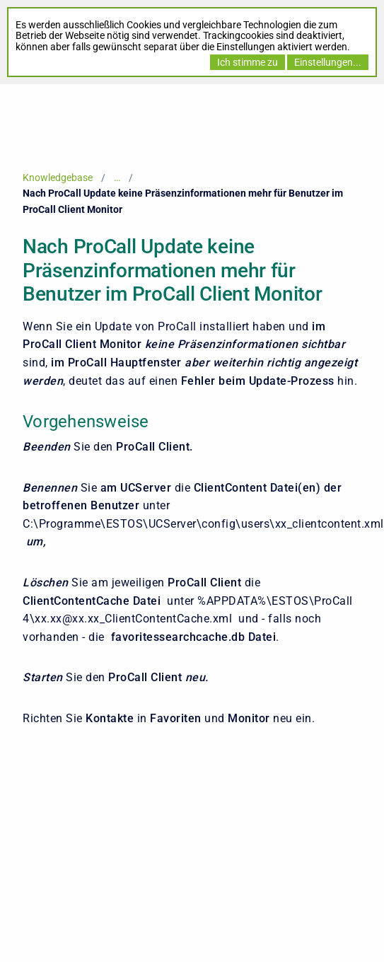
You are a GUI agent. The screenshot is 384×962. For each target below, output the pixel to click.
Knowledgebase (58, 177)
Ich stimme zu (247, 62)
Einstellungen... (327, 62)
